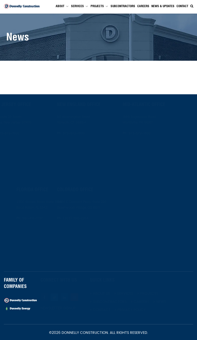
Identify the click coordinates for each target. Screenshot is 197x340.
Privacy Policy (136, 310)
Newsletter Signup (64, 308)
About (60, 6)
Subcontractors (123, 6)
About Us (106, 293)
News (166, 302)
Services (77, 6)
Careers (143, 6)
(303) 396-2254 (81, 218)
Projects (97, 6)
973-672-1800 (20, 133)
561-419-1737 (26, 218)
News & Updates (162, 6)
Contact (182, 6)
